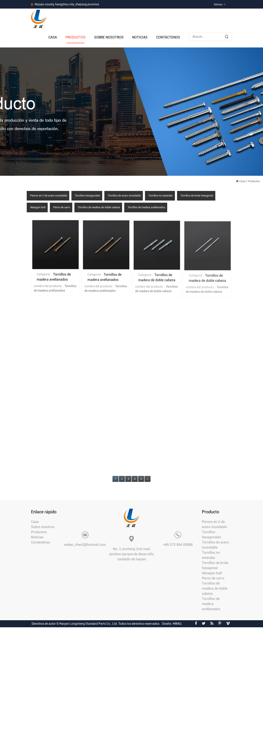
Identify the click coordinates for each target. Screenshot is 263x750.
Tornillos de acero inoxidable (124, 195)
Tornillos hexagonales (87, 195)
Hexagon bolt (38, 207)
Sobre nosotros (109, 37)
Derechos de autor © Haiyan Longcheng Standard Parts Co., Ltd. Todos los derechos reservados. (96, 623)
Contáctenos (168, 37)
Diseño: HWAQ (172, 623)
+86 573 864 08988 (178, 545)
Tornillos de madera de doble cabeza (99, 207)
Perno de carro (61, 207)
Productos (75, 37)
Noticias (140, 37)
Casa (52, 37)
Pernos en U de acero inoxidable (48, 195)
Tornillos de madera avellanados (146, 207)
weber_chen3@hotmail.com (85, 545)
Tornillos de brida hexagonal (196, 195)
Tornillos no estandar (160, 195)
